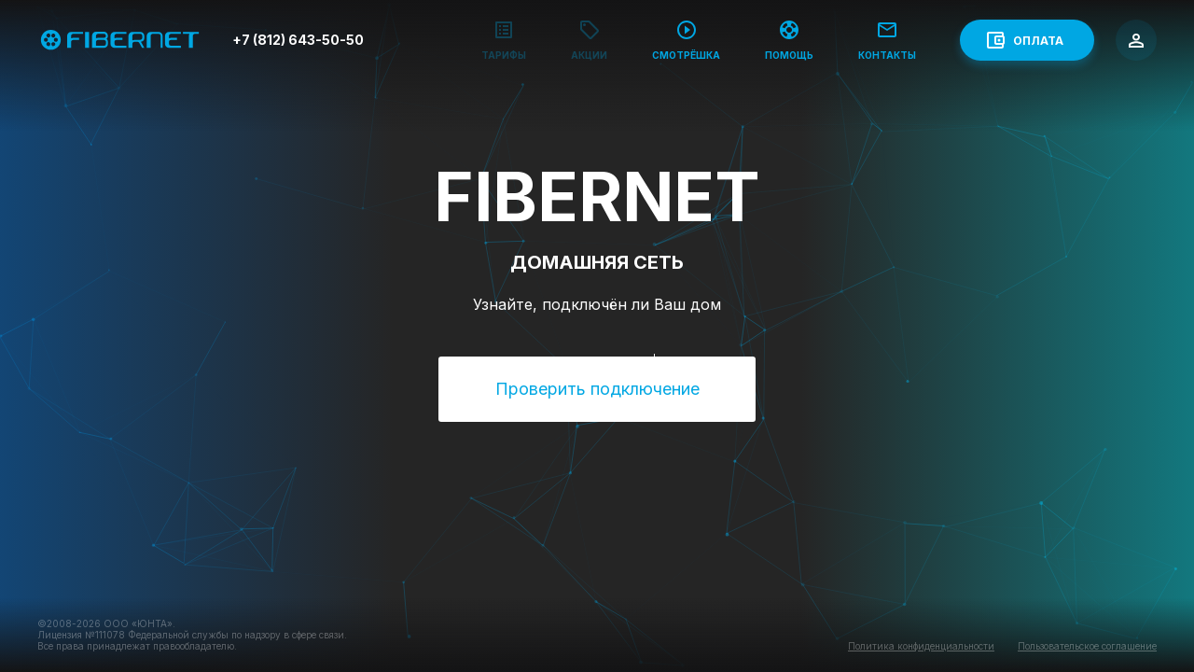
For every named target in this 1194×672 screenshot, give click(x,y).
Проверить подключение (597, 389)
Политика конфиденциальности (921, 645)
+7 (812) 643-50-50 (298, 40)
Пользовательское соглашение (1087, 645)
